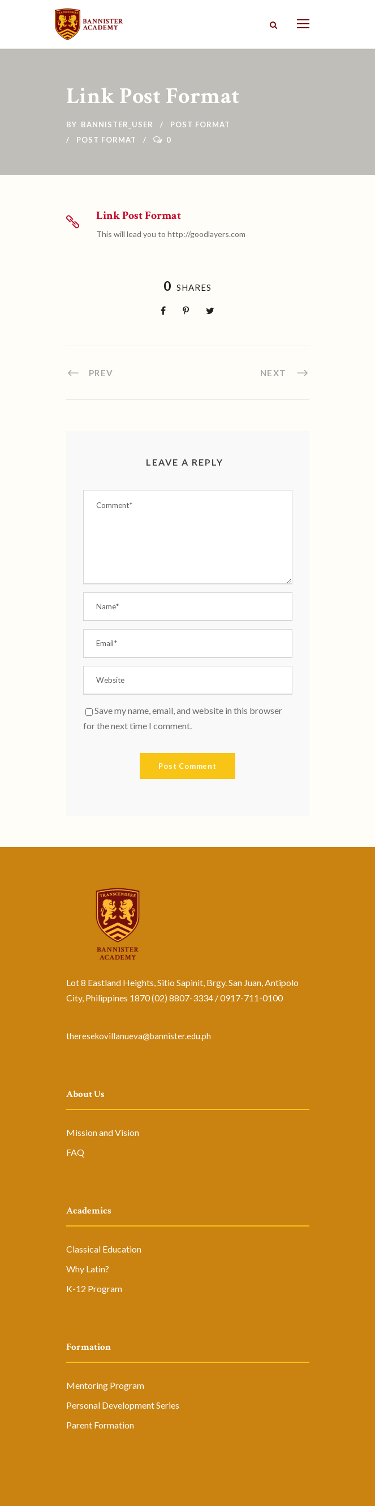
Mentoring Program (105, 1385)
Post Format (200, 124)
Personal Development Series (122, 1405)
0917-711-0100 (251, 997)
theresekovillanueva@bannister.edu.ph (138, 1036)
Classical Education (103, 1248)
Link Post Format (138, 215)
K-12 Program (94, 1288)
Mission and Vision (102, 1132)
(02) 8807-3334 (182, 997)
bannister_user (117, 124)
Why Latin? (87, 1268)
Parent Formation (100, 1424)
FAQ (75, 1152)
